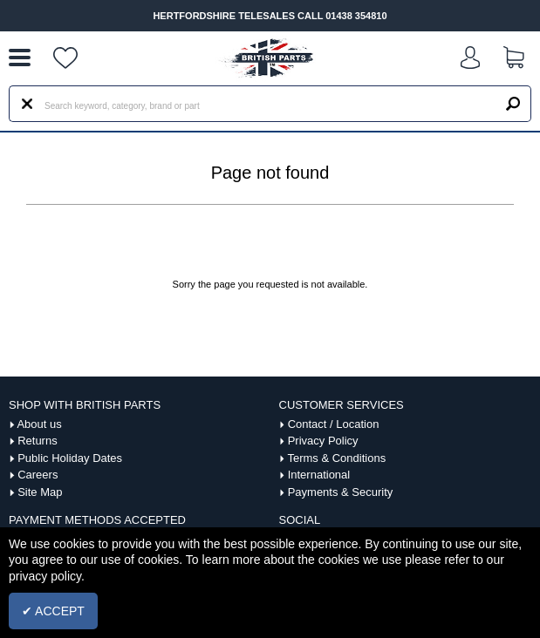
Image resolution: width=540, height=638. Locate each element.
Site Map (39, 492)
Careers (37, 474)
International (319, 474)
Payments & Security (340, 492)
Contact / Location (333, 424)
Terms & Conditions (336, 458)
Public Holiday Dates (69, 458)
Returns (37, 440)
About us (39, 424)
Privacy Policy (323, 440)
